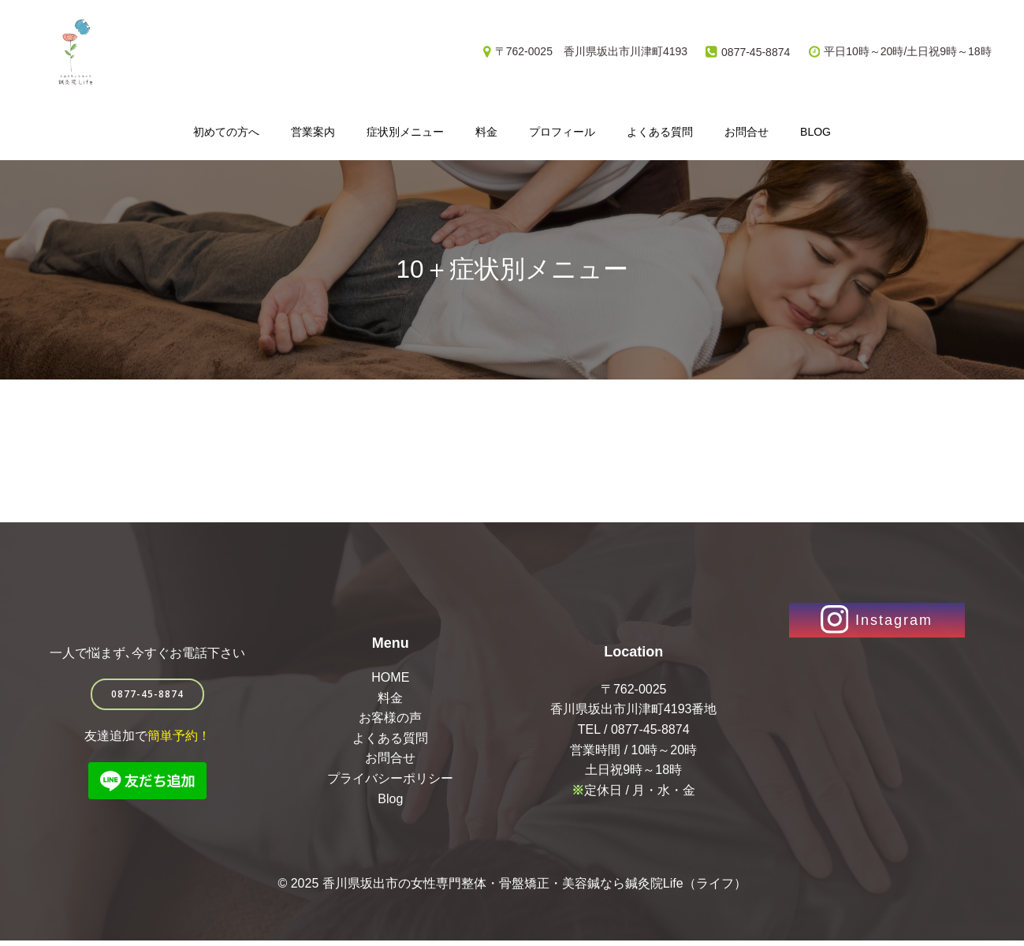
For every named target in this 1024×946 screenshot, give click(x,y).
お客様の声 (391, 721)
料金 (486, 131)
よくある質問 (660, 131)
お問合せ (746, 131)
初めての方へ (226, 131)
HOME (391, 681)
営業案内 (313, 131)
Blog (815, 131)
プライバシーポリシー (391, 782)
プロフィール (562, 131)
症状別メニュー (405, 131)
